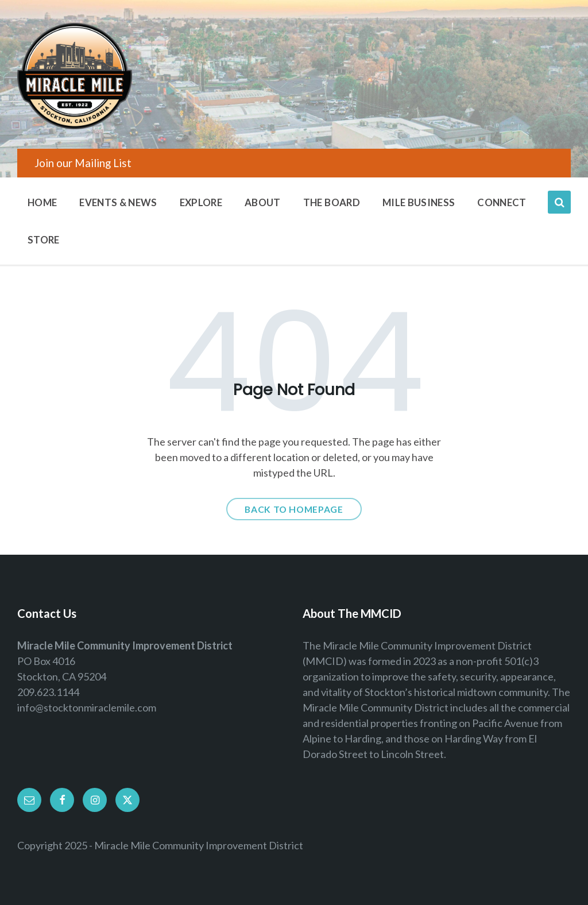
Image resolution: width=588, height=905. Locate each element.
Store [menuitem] (44, 240)
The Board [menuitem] (331, 202)
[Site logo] (74, 125)
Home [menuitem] (42, 202)
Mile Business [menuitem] (418, 202)
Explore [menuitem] (201, 202)
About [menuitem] (263, 202)
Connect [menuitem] (501, 202)
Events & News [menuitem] (118, 202)
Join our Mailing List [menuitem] (82, 162)
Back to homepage (294, 509)
